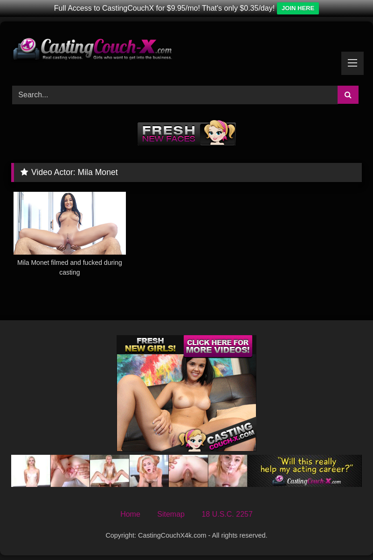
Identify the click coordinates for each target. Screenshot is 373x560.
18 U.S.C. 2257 (226, 514)
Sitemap (171, 514)
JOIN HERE (298, 8)
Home (130, 514)
